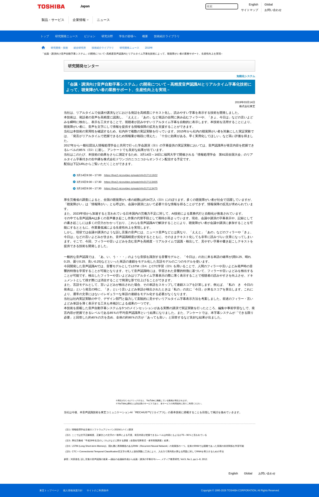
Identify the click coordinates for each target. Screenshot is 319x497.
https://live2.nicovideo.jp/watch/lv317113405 (130, 181)
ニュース (103, 20)
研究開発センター (83, 66)
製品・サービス (53, 20)
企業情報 (80, 20)
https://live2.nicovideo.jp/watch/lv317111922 (130, 175)
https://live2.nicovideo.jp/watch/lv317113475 (130, 188)
